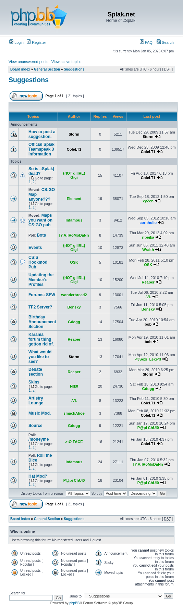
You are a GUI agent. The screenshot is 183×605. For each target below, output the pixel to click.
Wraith (148, 250)
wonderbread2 (74, 295)
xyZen (148, 201)
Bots (41, 235)
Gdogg (74, 322)
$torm (74, 134)
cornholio (148, 222)
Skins (33, 382)
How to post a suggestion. (42, 134)
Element (74, 199)
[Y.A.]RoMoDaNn (74, 235)
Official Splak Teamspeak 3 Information (41, 149)
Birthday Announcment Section (42, 322)
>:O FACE (74, 442)
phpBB (74, 603)
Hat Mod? (37, 476)
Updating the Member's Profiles (40, 280)
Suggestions (74, 69)
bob (148, 324)
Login (16, 42)
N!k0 (74, 386)
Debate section (35, 372)
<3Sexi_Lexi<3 (148, 359)
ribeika (148, 237)
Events (35, 247)
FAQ (146, 42)
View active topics (66, 62)
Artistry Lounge (35, 400)
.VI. (148, 297)
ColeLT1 (74, 149)
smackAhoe (74, 413)
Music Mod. (39, 413)
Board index (20, 69)
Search (165, 42)
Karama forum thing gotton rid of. (41, 339)
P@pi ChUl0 (148, 428)
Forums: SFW (41, 294)
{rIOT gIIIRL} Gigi (74, 175)
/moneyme (38, 439)
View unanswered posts (28, 62)
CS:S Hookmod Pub (37, 262)
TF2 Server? (40, 307)
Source (35, 425)
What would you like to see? (39, 357)
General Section (47, 69)
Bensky (74, 307)
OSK (74, 262)
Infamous (74, 220)
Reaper (148, 282)
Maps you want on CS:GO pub (40, 220)
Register (36, 42)
